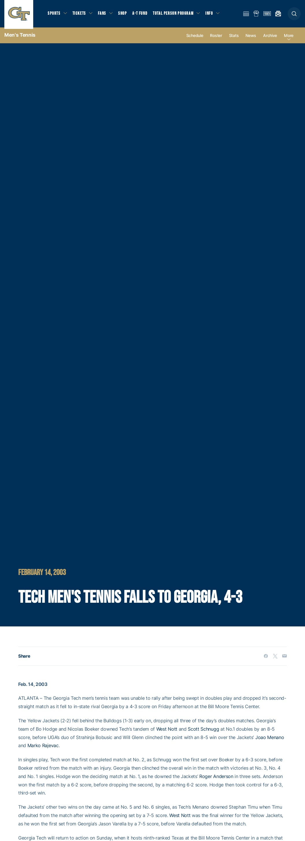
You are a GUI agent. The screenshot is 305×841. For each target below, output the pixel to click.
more (288, 38)
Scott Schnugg (203, 731)
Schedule (194, 38)
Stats (234, 38)
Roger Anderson (216, 779)
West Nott (166, 731)
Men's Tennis (20, 37)
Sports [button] (54, 14)
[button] (294, 14)
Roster (216, 38)
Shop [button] (124, 14)
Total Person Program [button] (175, 14)
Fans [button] (103, 14)
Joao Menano (269, 740)
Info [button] (211, 14)
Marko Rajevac (43, 748)
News (251, 38)
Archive (270, 38)
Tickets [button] (80, 14)
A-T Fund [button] (141, 14)
